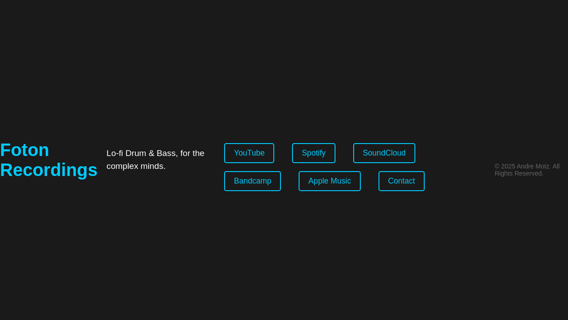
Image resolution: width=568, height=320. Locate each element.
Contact (401, 180)
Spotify (314, 152)
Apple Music (329, 180)
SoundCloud (384, 152)
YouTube (249, 152)
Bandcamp (252, 180)
